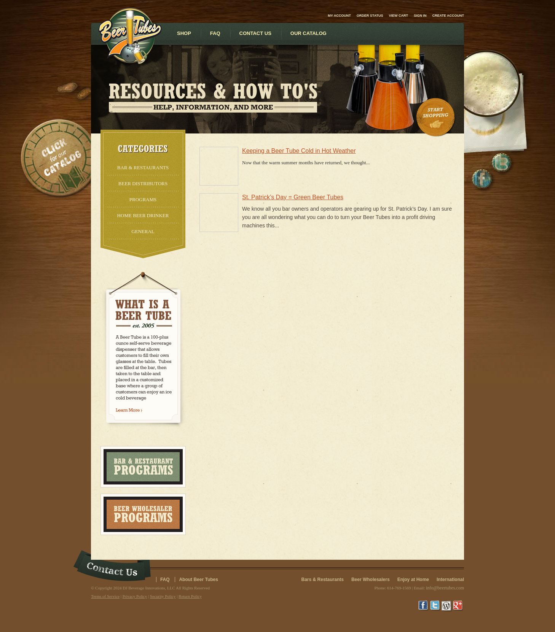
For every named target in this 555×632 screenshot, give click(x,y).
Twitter (435, 606)
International (450, 579)
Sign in (420, 15)
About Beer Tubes (198, 579)
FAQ (165, 579)
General (143, 231)
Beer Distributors (142, 183)
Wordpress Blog (447, 606)
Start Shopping (436, 117)
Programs (143, 199)
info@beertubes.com (445, 588)
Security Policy (163, 596)
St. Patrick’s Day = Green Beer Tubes (292, 197)
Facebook (424, 606)
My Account (339, 15)
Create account (448, 15)
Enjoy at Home (413, 579)
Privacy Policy (135, 596)
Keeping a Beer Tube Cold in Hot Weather (299, 151)
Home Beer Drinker (143, 215)
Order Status (370, 15)
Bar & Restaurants (143, 167)
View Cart (398, 15)
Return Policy (190, 596)
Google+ (458, 606)
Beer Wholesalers (370, 579)
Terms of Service (105, 596)
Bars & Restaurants (322, 579)
